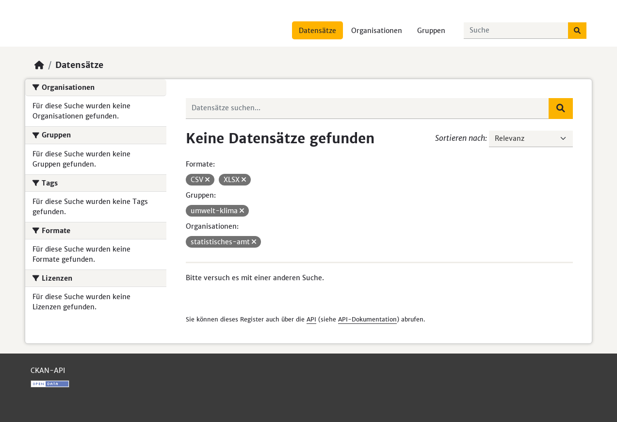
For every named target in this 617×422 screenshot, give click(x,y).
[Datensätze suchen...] (516, 30)
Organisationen (376, 30)
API (311, 319)
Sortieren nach (460, 138)
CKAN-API (48, 370)
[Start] (39, 65)
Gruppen (431, 30)
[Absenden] (577, 30)
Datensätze (317, 30)
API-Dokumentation (367, 319)
